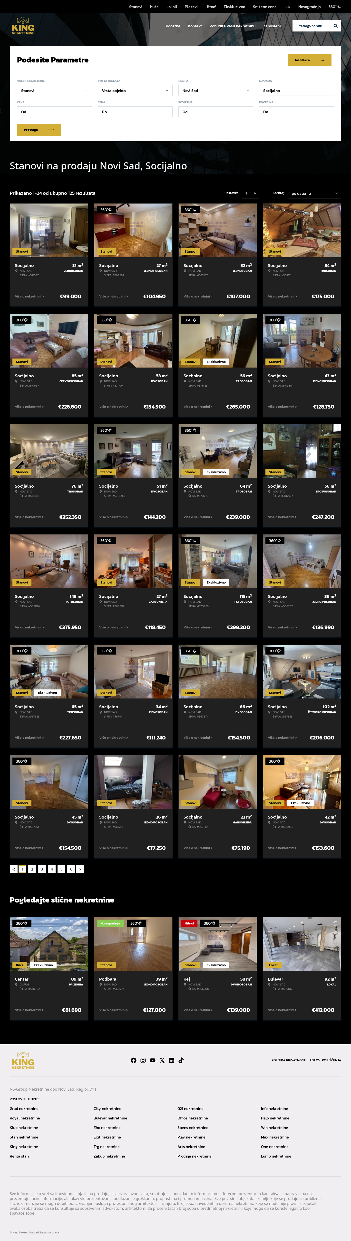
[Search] (335, 25)
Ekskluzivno (234, 7)
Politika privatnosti (289, 1059)
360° (335, 7)
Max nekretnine (275, 1136)
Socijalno (271, 89)
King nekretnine (24, 1146)
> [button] (80, 868)
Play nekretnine (191, 1136)
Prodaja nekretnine (194, 1155)
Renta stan (19, 1155)
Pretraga (39, 128)
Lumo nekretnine (276, 1155)
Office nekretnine (192, 1117)
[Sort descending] (254, 192)
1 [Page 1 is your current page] (22, 868)
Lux (287, 7)
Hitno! (210, 7)
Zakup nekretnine (109, 1155)
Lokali (171, 7)
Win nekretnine (274, 1126)
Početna (173, 26)
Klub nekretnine (24, 1126)
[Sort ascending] (246, 192)
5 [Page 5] (61, 868)
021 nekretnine (190, 1107)
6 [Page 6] (71, 868)
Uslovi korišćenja (325, 1059)
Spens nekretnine (192, 1126)
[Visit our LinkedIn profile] (172, 1059)
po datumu (301, 192)
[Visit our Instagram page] (143, 1059)
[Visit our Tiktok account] (181, 1059)
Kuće (154, 7)
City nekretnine (107, 1107)
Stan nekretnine (24, 1136)
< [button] (13, 868)
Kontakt (195, 26)
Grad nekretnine (24, 1107)
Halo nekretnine (275, 1117)
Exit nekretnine (107, 1136)
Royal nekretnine (25, 1117)
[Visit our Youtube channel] (153, 1059)
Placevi (191, 7)
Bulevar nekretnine (110, 1117)
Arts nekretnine (191, 1146)
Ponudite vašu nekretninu (232, 26)
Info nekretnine (274, 1107)
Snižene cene (265, 7)
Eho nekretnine (107, 1126)
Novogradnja (309, 7)
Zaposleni (272, 26)
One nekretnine (275, 1146)
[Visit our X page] (162, 1059)
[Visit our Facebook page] (133, 1059)
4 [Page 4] (52, 868)
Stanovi (135, 7)
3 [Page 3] (42, 868)
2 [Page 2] (32, 868)
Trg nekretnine (107, 1146)
